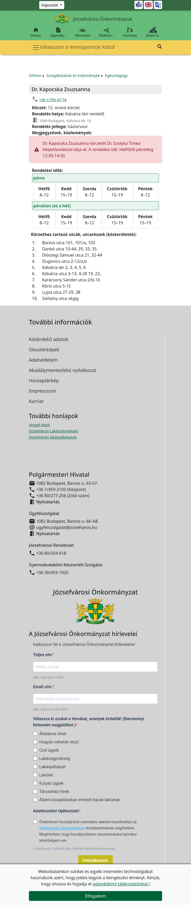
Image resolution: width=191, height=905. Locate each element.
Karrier (36, 401)
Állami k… (153, 32)
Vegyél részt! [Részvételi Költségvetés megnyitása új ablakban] (39, 424)
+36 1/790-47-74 (53, 99)
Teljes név (42, 654)
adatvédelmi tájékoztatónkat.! (121, 884)
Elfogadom (95, 896)
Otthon (36, 32)
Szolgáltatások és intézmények (73, 75)
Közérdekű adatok (48, 339)
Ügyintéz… (58, 32)
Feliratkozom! (95, 860)
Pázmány (130, 32)
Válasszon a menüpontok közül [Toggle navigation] (73, 47)
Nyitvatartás (48, 502)
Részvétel (83, 32)
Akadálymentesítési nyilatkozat (62, 370)
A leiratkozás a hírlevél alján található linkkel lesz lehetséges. (74, 849)
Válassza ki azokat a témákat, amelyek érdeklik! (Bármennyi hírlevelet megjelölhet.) (88, 721)
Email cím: (42, 686)
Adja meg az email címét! (50, 709)
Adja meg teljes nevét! (48, 677)
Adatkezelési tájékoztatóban (62, 828)
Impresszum (42, 391)
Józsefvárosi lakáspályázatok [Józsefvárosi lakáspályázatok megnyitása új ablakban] (53, 437)
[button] (159, 47)
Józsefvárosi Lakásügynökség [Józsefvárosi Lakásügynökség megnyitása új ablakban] (53, 430)
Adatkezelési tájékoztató (56, 810)
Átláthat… (106, 32)
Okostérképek (44, 349)
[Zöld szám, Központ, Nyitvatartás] (51, 5)
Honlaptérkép (44, 380)
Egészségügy (116, 75)
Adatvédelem (43, 360)
